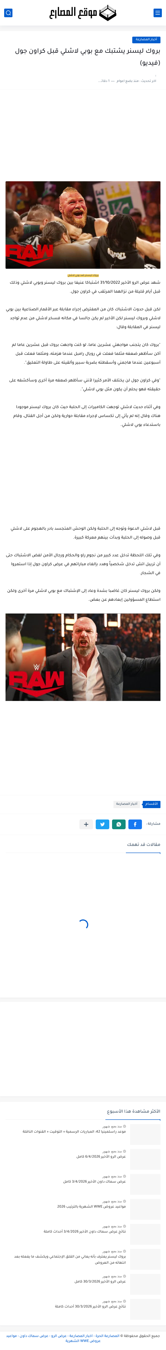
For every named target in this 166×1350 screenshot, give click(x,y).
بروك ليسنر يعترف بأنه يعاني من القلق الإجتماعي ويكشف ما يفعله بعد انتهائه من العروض (70, 1260)
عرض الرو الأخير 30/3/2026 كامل (100, 1282)
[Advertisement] (83, 138)
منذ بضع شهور (112, 1126)
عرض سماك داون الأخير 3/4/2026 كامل (94, 1182)
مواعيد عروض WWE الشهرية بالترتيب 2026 (91, 1207)
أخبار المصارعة (146, 40)
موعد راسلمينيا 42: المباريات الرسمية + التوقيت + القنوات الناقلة (74, 1132)
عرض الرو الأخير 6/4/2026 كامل (101, 1157)
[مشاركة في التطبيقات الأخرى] (86, 824)
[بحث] (8, 13)
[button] (135, 824)
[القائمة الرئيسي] (158, 13)
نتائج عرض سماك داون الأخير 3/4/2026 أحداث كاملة (85, 1232)
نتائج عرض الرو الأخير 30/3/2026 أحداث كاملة (90, 1307)
